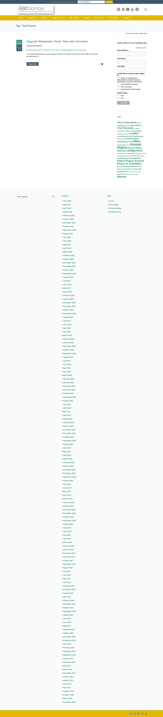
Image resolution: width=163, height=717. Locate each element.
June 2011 (67, 684)
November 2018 (69, 513)
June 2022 (67, 364)
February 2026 (68, 215)
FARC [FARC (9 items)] (130, 142)
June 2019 (67, 488)
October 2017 (68, 560)
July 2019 (67, 484)
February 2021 (68, 422)
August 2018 (68, 524)
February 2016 (68, 600)
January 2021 (68, 426)
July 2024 (67, 281)
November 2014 (69, 637)
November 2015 (69, 604)
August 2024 (68, 277)
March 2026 (67, 212)
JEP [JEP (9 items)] (138, 156)
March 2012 (67, 669)
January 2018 (68, 550)
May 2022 (67, 368)
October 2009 (68, 695)
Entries (113, 205)
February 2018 (68, 546)
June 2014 (67, 644)
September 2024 (69, 274)
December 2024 (69, 263)
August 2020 (68, 444)
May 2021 (67, 412)
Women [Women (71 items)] (121, 176)
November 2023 (69, 306)
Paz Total (51, 50)
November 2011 (69, 673)
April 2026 (67, 208)
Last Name (121, 66)
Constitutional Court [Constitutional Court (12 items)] (124, 136)
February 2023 (68, 339)
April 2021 (67, 415)
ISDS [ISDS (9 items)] (134, 156)
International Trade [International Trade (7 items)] (140, 153)
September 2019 (69, 477)
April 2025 (67, 248)
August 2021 (68, 401)
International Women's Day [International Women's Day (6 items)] (124, 155)
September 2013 (69, 655)
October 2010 (68, 691)
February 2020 (68, 462)
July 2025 (67, 237)
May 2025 (67, 244)
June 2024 (67, 284)
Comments (114, 208)
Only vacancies (126, 87)
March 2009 (67, 698)
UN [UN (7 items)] (127, 171)
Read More (32, 64)
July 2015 (67, 619)
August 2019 (68, 481)
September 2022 (69, 353)
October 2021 (68, 393)
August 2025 (68, 234)
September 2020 (69, 441)
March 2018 (67, 542)
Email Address (123, 50)
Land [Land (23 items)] (119, 158)
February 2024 (68, 295)
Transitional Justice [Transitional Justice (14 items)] (130, 169)
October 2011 (68, 677)
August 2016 (68, 593)
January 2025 (68, 259)
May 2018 (67, 535)
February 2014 (68, 648)
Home (136, 33)
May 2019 (67, 491)
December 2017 (69, 553)
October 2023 (68, 310)
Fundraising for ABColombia (130, 89)
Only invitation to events (129, 84)
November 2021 (69, 390)
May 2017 (67, 579)
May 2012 (67, 666)
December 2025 (69, 223)
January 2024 (68, 299)
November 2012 (69, 662)
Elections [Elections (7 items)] (120, 139)
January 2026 (68, 219)
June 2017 (67, 575)
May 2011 (67, 688)
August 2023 (68, 317)
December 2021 (69, 386)
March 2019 (67, 499)
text (122, 98)
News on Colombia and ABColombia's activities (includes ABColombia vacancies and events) (129, 80)
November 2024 (69, 266)
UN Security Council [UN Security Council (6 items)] (134, 171)
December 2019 (69, 470)
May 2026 (67, 205)
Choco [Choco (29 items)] (138, 125)
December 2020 (69, 430)
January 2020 (68, 466)
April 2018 (67, 539)
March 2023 (67, 335)
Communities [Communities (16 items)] (136, 131)
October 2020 (68, 437)
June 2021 (67, 408)
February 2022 (68, 379)
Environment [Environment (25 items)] (132, 139)
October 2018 (68, 517)
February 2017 (68, 586)
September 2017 (69, 564)
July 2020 (67, 448)
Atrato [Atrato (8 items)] (139, 123)
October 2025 (68, 226)
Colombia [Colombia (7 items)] (136, 128)
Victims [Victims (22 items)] (120, 174)
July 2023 (67, 321)
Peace (41, 50)
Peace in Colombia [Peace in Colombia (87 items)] (129, 163)
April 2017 (67, 582)
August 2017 (68, 568)
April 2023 (67, 332)
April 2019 (67, 495)
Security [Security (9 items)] (120, 166)
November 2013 (69, 651)
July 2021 (67, 404)
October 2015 (68, 608)
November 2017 (69, 557)
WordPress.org (114, 212)
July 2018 (67, 528)
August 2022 (68, 357)
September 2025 (69, 230)
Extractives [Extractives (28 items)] (122, 141)
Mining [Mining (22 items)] (125, 158)
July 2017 (67, 571)
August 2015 (68, 615)
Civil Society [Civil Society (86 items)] (125, 127)
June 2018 (67, 531)
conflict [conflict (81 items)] (134, 133)
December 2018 (69, 510)
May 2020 (67, 451)
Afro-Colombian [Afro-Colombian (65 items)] (126, 122)
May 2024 (67, 288)
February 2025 (68, 255)
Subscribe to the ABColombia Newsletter (63, 2)
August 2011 (68, 680)
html (122, 96)
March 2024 (67, 292)
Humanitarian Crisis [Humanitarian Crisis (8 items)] (123, 145)
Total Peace (82, 50)
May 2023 (67, 328)
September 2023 (69, 313)
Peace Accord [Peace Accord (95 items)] (135, 160)
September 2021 (69, 397)
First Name (122, 59)
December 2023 (69, 303)
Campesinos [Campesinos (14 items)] (122, 125)
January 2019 (68, 506)
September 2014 (69, 640)
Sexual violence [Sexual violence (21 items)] (130, 166)
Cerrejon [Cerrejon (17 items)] (131, 125)
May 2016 (67, 597)
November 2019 (69, 473)
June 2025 (67, 241)
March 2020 (67, 459)
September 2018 (69, 520)
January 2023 (68, 343)
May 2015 (67, 626)
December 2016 (69, 589)
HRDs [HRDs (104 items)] (136, 141)
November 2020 (69, 433)
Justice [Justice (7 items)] (142, 155)
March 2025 (67, 252)
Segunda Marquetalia (69, 50)
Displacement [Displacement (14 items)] (138, 136)
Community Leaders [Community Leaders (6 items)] (123, 134)
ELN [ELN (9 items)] (124, 139)
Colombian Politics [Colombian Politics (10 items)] (123, 131)
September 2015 (69, 611)
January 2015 (68, 633)
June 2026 (67, 201)
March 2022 (67, 375)
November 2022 (69, 346)
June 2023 (67, 324)
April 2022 (67, 372)
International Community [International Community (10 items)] (125, 153)
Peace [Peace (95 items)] (121, 160)
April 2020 (67, 455)
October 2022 (68, 350)
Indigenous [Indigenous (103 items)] (135, 150)
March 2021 (67, 419)
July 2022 (67, 361)
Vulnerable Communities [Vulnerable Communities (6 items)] (131, 174)
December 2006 (69, 702)
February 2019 (68, 502)
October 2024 (68, 270)
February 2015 (68, 629)
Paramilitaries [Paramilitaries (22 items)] (135, 158)
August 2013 (68, 658)
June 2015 (67, 622)
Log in (111, 201)
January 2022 (68, 382)
